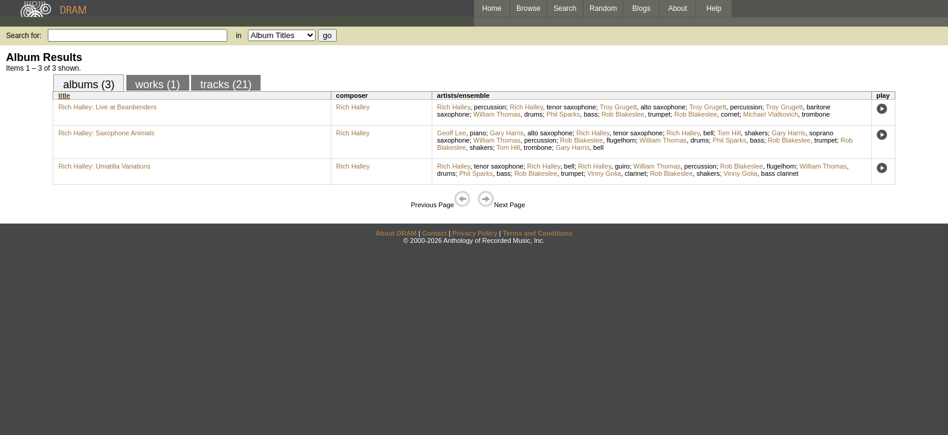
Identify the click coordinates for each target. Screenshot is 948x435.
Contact (434, 233)
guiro (622, 166)
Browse (528, 8)
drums (533, 114)
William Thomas (497, 114)
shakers (756, 133)
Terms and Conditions (538, 233)
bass (590, 114)
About (677, 8)
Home (491, 8)
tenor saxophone (571, 107)
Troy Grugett (618, 107)
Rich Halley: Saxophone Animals (106, 133)
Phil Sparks (563, 114)
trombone (816, 114)
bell (708, 133)
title (64, 95)
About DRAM (396, 233)
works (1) (157, 85)
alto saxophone (663, 107)
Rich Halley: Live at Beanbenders (107, 107)
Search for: (24, 35)
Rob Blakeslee (623, 114)
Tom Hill (729, 133)
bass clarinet (780, 173)
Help (714, 8)
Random (603, 8)
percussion (490, 107)
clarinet (635, 173)
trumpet (659, 114)
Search (565, 8)
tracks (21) (226, 85)
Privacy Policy (475, 233)
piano (478, 133)
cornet (730, 114)
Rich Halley (353, 107)
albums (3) (88, 85)
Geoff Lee (451, 133)
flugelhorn (620, 140)
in (238, 35)
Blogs (641, 8)
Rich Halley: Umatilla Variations (104, 166)
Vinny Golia (604, 173)
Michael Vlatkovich (770, 114)
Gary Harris (507, 133)
